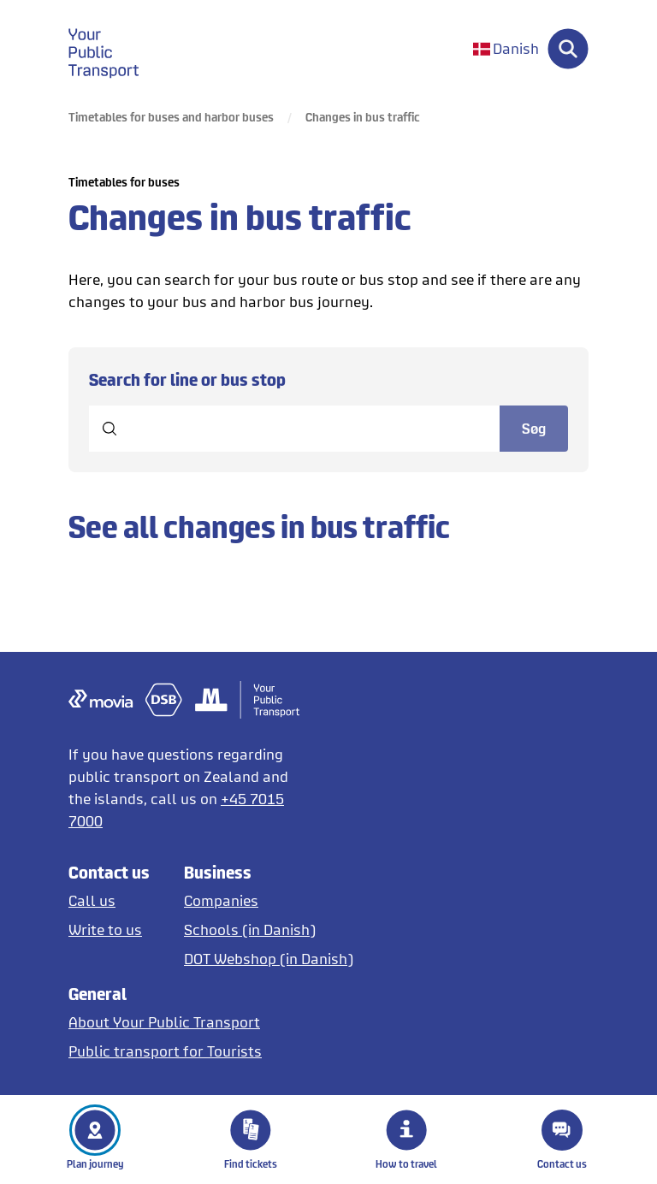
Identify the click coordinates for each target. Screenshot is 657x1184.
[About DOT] (165, 1021)
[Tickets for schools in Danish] (268, 929)
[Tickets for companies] (268, 900)
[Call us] (109, 900)
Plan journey (95, 1139)
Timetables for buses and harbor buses (171, 116)
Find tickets (250, 1139)
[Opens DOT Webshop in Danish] (268, 958)
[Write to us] (109, 929)
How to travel (406, 1139)
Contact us (562, 1139)
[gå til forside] (113, 49)
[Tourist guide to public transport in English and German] (165, 1051)
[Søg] (568, 48)
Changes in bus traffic (362, 116)
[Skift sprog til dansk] (506, 49)
